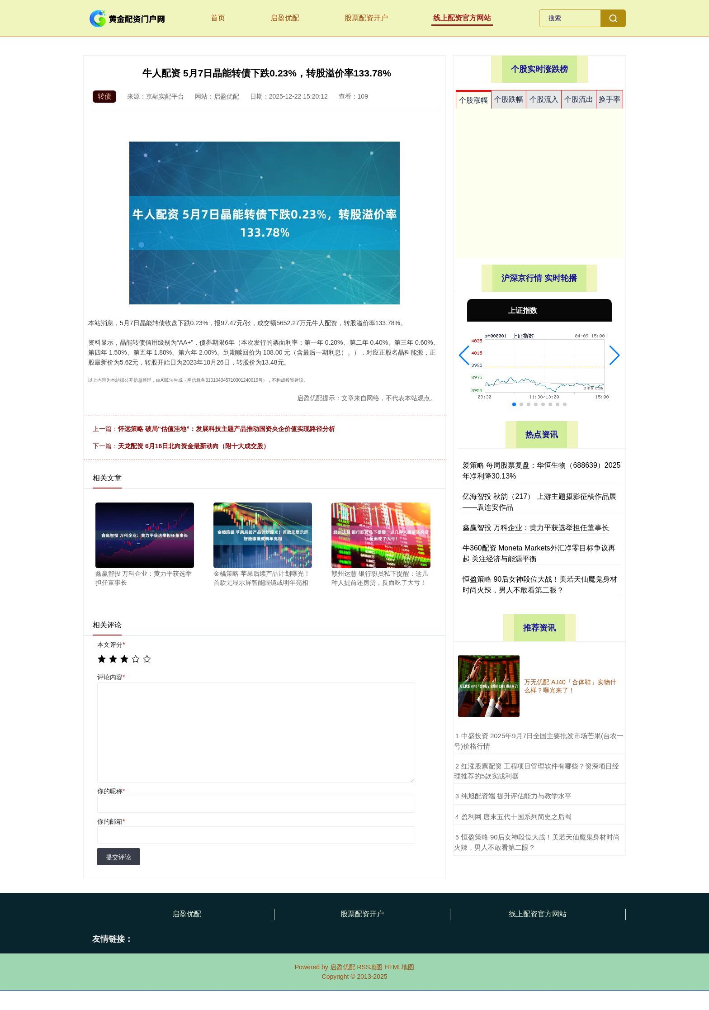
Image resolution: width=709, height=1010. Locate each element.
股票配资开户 (366, 18)
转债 (104, 96)
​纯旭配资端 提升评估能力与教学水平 (516, 796)
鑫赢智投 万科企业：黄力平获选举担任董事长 (536, 527)
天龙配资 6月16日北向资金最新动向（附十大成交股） (193, 446)
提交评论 (118, 857)
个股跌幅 (508, 99)
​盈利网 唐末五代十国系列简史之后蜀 (516, 816)
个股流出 (578, 99)
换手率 (609, 99)
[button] (464, 355)
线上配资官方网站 (462, 18)
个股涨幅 (473, 100)
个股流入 (543, 99)
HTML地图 (399, 967)
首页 (218, 18)
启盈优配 (284, 18)
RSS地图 (370, 967)
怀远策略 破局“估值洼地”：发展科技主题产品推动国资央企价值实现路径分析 (226, 428)
